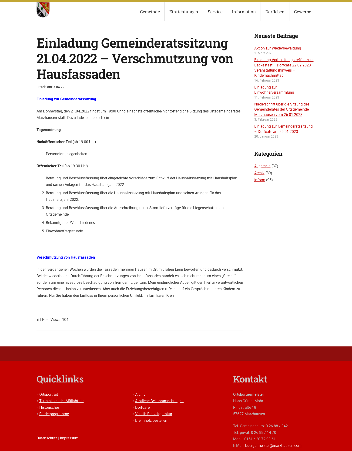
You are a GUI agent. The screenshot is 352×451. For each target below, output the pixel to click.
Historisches (49, 407)
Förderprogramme (54, 413)
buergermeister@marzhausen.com (273, 445)
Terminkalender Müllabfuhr (61, 400)
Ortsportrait (48, 394)
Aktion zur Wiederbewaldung (277, 48)
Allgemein (262, 165)
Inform (259, 179)
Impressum (69, 438)
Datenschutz (47, 438)
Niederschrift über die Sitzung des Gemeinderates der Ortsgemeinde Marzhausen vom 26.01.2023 (281, 109)
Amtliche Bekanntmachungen (159, 400)
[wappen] (43, 9)
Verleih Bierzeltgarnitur (153, 413)
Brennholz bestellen (151, 420)
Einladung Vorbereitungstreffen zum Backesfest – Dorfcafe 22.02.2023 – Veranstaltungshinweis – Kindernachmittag (284, 67)
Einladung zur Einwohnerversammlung (274, 90)
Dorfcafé (142, 407)
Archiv (259, 172)
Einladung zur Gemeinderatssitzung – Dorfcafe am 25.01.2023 (283, 129)
